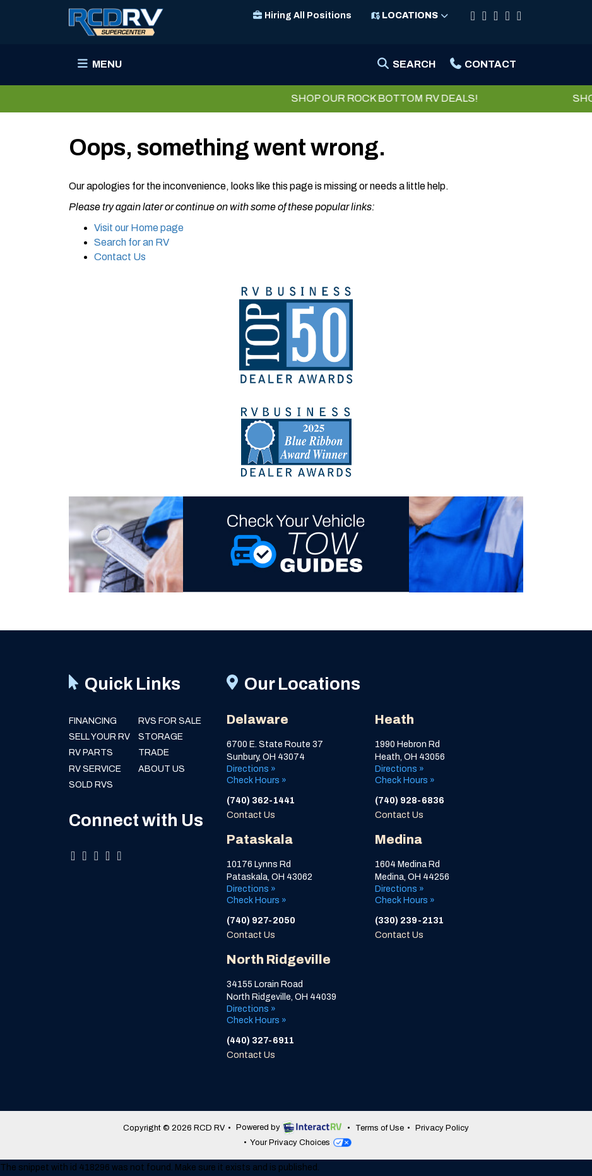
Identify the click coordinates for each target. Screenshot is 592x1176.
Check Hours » (257, 780)
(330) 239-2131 (409, 920)
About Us (161, 769)
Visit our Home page (139, 227)
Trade (153, 752)
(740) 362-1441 (261, 800)
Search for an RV (131, 242)
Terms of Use (379, 1128)
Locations (409, 15)
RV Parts (91, 752)
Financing (93, 721)
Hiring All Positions (302, 15)
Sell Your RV (99, 736)
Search (405, 68)
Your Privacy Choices (300, 1142)
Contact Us (120, 256)
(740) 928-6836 (410, 800)
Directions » (251, 769)
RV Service (95, 769)
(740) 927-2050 (261, 920)
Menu (102, 68)
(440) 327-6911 (260, 1040)
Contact (482, 68)
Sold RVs (91, 784)
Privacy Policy (442, 1128)
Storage (160, 736)
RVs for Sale (169, 721)
